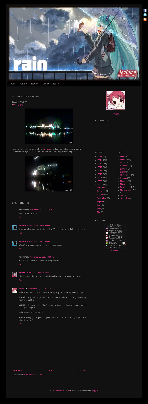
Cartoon (124, 166)
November (101, 191)
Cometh (22, 225)
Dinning (123, 169)
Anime (23, 84)
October (100, 195)
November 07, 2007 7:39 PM (38, 241)
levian (21, 289)
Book (122, 163)
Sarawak (46, 149)
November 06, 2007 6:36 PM (41, 210)
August (100, 202)
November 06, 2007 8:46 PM (38, 225)
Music (56, 84)
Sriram (22, 273)
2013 (100, 164)
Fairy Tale (124, 175)
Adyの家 (115, 114)
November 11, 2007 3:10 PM (37, 273)
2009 (100, 178)
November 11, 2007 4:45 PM (40, 289)
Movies (34, 84)
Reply (21, 217)
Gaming (123, 178)
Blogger (95, 391)
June (99, 209)
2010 (100, 174)
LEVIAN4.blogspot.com (60, 391)
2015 (100, 157)
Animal (123, 157)
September (101, 198)
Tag (122, 195)
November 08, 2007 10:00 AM (42, 257)
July (98, 205)
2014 (100, 160)
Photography (18, 105)
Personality (125, 187)
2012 (100, 167)
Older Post (81, 370)
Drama (123, 172)
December (101, 188)
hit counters (115, 251)
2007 (100, 185)
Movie (123, 181)
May (99, 212)
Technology (125, 198)
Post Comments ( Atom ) (33, 375)
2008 (100, 181)
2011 (100, 171)
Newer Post (17, 370)
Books (46, 84)
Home (13, 84)
